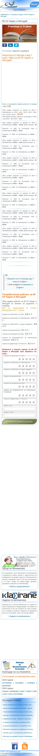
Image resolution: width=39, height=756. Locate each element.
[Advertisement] (19, 82)
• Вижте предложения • (19, 586)
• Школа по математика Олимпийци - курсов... (17, 708)
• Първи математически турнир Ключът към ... (17, 712)
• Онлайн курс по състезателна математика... (17, 733)
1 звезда (19, 359)
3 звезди (26, 359)
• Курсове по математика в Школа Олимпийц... (18, 715)
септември (7, 683)
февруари (14, 691)
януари (5, 691)
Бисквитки (3, 755)
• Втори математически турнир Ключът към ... (17, 705)
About (11, 753)
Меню (34, 4)
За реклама (4, 753)
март (22, 691)
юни (5, 694)
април (29, 691)
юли (10, 694)
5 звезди (33, 359)
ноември (31, 683)
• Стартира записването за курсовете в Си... (17, 726)
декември (6, 686)
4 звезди (30, 359)
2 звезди (23, 359)
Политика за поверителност (23, 753)
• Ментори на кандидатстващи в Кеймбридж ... (18, 736)
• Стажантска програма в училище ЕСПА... (16, 722)
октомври (19, 683)
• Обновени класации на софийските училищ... (18, 729)
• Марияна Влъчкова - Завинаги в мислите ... (17, 719)
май (35, 691)
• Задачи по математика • (19, 616)
